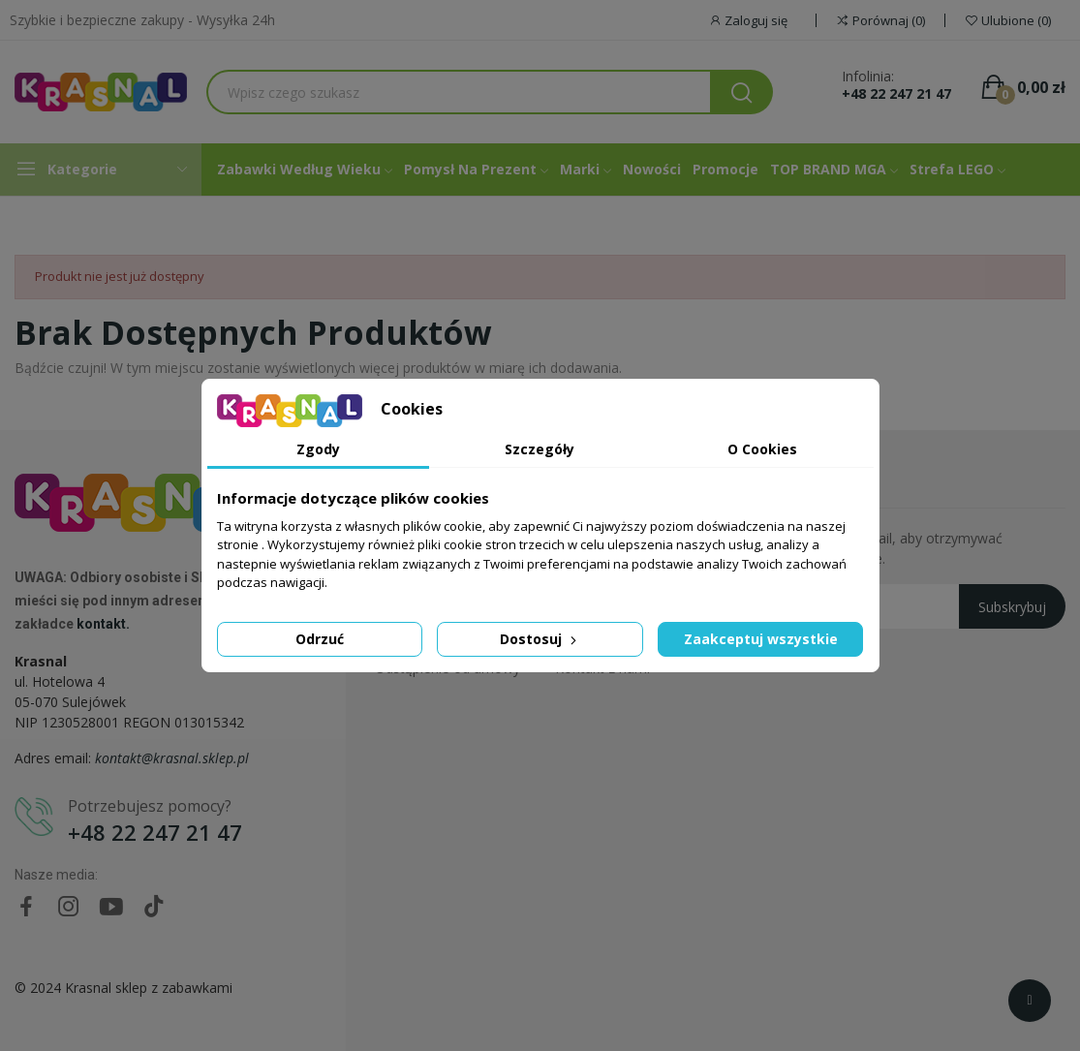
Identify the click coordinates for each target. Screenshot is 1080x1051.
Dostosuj (540, 639)
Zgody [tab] (318, 449)
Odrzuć (319, 639)
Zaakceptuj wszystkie (761, 639)
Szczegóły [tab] (539, 449)
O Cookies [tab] (762, 449)
